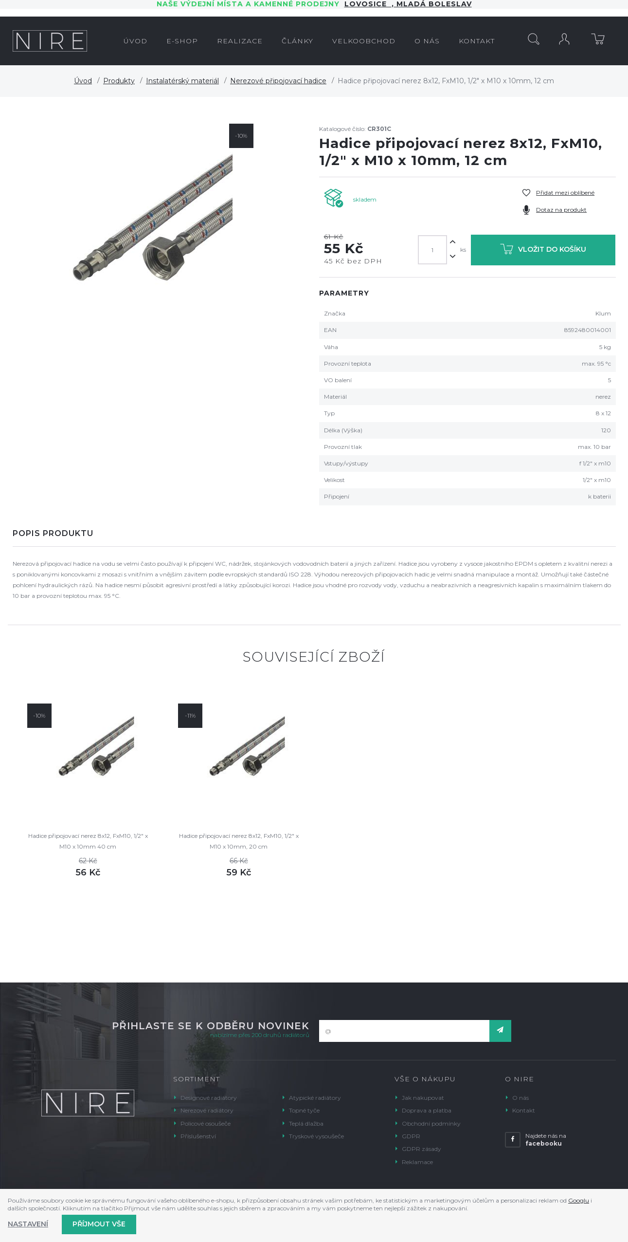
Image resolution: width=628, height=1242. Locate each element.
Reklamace (417, 1162)
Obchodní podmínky (431, 1123)
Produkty (119, 80)
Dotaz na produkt (561, 209)
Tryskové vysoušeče (316, 1136)
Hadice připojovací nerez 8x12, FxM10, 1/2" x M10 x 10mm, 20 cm (239, 841)
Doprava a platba (426, 1110)
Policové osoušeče (205, 1123)
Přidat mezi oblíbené (565, 192)
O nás (520, 1097)
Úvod (83, 80)
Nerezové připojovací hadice (278, 80)
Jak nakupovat (423, 1097)
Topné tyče (304, 1110)
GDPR (411, 1136)
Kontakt (523, 1110)
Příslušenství (198, 1136)
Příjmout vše (99, 1224)
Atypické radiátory (315, 1097)
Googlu (578, 1200)
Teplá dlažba (306, 1123)
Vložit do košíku (543, 251)
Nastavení (28, 1224)
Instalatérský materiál (182, 80)
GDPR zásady (421, 1148)
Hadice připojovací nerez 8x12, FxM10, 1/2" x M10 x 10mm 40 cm (88, 841)
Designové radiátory (208, 1097)
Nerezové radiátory (206, 1110)
